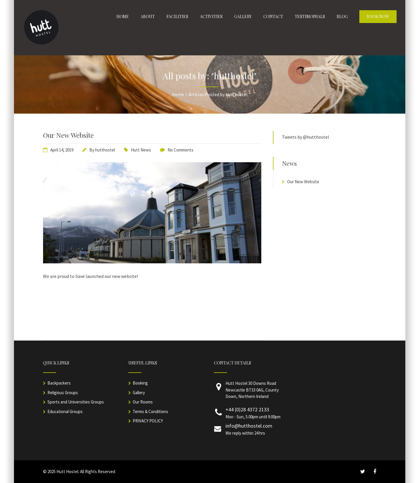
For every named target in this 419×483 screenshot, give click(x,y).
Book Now (378, 16)
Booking (140, 383)
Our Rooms (143, 402)
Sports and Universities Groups (75, 402)
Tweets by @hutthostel (305, 137)
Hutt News (141, 150)
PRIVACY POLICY (148, 421)
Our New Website (68, 135)
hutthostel (105, 150)
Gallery (139, 392)
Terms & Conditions (150, 411)
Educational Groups (65, 411)
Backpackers (59, 383)
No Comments (180, 150)
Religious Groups (62, 392)
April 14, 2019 (61, 150)
